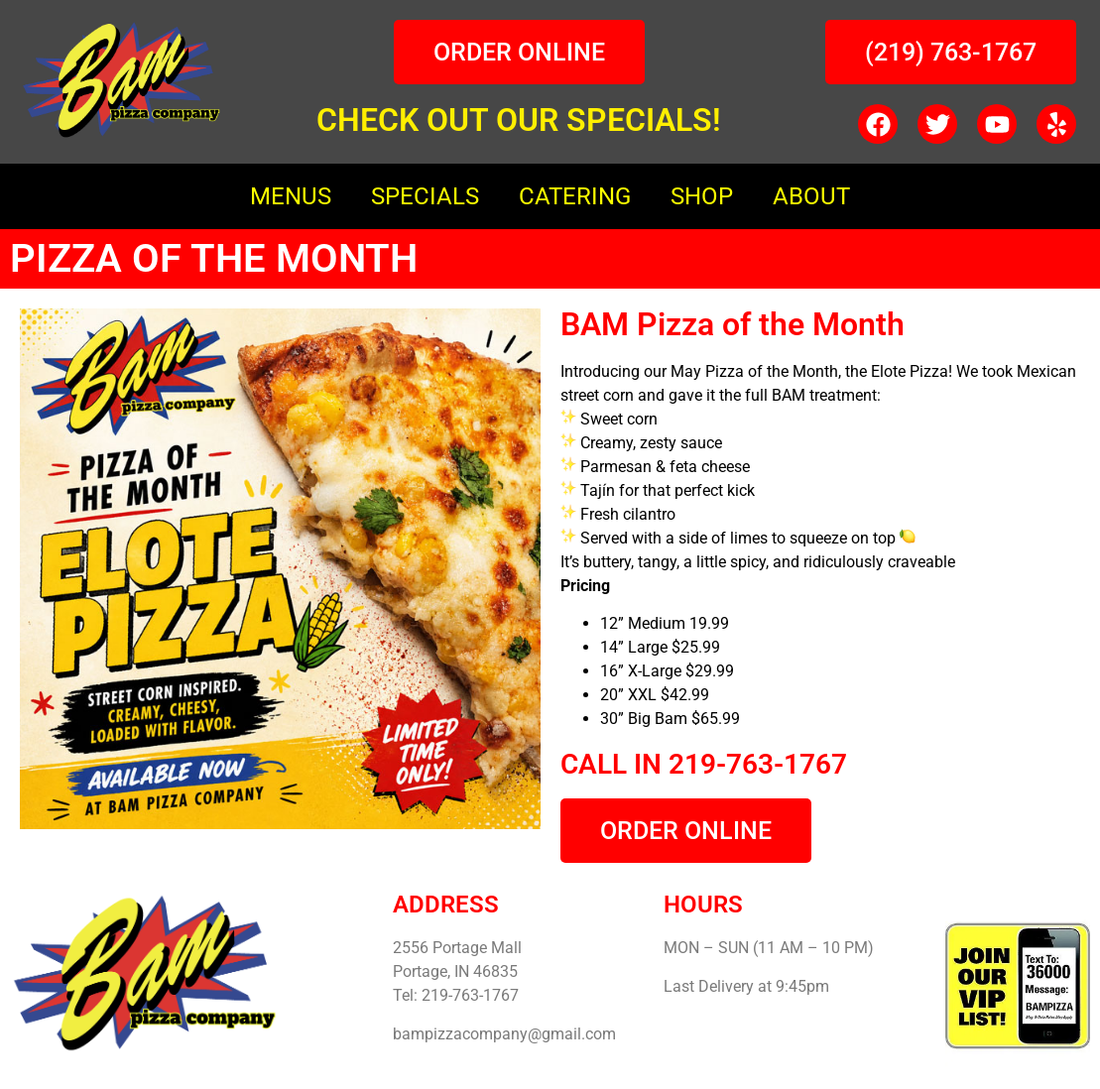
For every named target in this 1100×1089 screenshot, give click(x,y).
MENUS (290, 196)
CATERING (575, 196)
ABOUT (811, 196)
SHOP (702, 196)
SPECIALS (425, 196)
